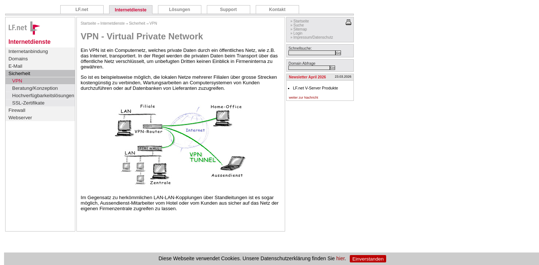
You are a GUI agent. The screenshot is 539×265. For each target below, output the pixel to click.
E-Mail (15, 66)
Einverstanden (368, 259)
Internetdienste (131, 10)
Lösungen (179, 9)
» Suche (297, 25)
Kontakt (277, 9)
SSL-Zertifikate (28, 103)
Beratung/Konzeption (35, 88)
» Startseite (299, 21)
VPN (17, 81)
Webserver (20, 117)
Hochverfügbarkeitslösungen (43, 95)
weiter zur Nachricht (303, 97)
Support (228, 9)
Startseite (88, 23)
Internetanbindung (28, 51)
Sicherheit (19, 73)
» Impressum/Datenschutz (311, 37)
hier (340, 259)
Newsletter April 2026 (307, 77)
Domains (18, 58)
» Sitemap (298, 29)
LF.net (81, 9)
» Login (296, 33)
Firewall (16, 110)
